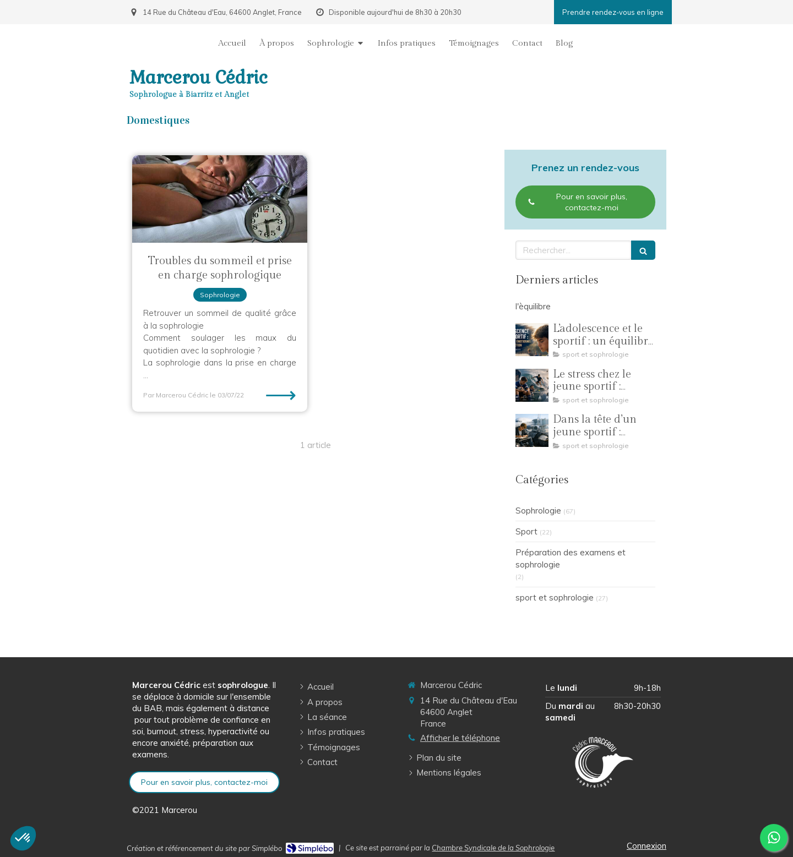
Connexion (646, 845)
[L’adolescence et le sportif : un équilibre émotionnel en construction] (531, 339)
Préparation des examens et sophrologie (570, 558)
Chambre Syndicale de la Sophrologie (493, 847)
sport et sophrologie (554, 597)
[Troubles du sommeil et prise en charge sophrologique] (219, 199)
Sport (526, 531)
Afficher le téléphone (460, 738)
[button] (23, 838)
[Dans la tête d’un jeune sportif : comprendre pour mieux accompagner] (531, 430)
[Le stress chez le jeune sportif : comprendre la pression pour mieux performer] (531, 385)
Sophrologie (538, 510)
